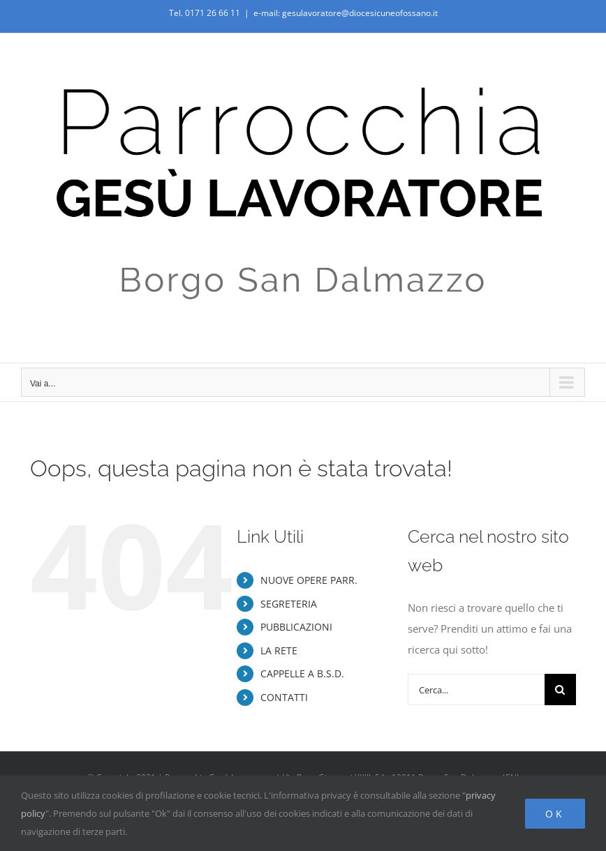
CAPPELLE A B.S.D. (302, 673)
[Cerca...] (476, 689)
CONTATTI (284, 697)
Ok (555, 813)
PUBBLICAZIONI (296, 626)
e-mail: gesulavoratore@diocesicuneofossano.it (345, 13)
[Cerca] (560, 689)
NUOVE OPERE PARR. (308, 580)
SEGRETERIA (288, 603)
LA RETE (278, 650)
